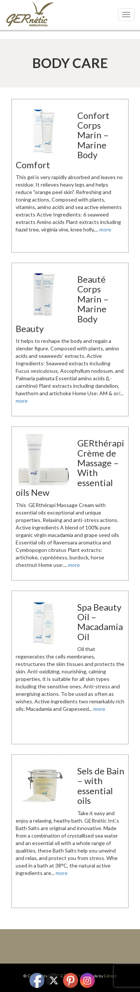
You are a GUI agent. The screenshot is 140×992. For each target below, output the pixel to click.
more (105, 229)
